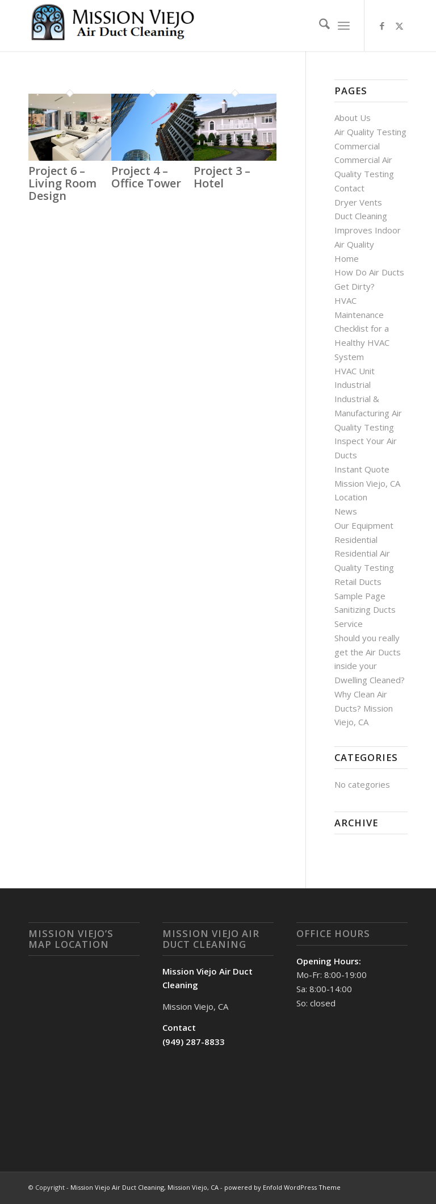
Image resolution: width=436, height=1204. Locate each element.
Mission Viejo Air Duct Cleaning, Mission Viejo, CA (144, 1187)
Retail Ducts (358, 581)
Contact (349, 188)
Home (346, 258)
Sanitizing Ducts (365, 609)
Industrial (352, 384)
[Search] (319, 25)
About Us (352, 117)
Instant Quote (361, 469)
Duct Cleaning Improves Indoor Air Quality (367, 230)
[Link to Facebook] (382, 25)
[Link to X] (399, 25)
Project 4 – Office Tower (146, 177)
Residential (356, 539)
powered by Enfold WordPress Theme (282, 1187)
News (345, 511)
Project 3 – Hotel (222, 177)
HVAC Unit (354, 371)
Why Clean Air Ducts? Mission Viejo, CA (363, 708)
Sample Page (359, 595)
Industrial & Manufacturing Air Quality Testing (368, 413)
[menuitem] (319, 25)
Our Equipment (363, 525)
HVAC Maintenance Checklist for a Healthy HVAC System (361, 328)
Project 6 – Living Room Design (62, 183)
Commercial (357, 146)
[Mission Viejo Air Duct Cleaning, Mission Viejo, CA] (113, 25)
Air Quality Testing (370, 131)
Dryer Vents (358, 202)
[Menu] (344, 25)
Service (348, 623)
